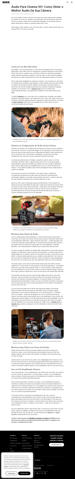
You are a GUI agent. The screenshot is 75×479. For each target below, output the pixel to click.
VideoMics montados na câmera (39, 418)
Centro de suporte (27, 438)
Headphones (13, 440)
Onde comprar (26, 443)
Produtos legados (26, 448)
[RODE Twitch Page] (42, 473)
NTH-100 (45, 360)
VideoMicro (20, 96)
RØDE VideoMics (18, 102)
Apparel (12, 450)
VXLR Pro (50, 412)
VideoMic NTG (36, 89)
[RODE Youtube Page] (37, 473)
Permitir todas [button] (24, 473)
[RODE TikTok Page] (39, 473)
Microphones (13, 438)
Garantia (24, 440)
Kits (11, 448)
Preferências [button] (11, 473)
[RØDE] (6, 2)
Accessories (13, 445)
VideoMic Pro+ (15, 304)
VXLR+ (58, 412)
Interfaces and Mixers (15, 443)
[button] (71, 2)
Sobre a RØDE (37, 438)
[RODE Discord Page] (45, 473)
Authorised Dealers (27, 445)
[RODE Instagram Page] (34, 473)
